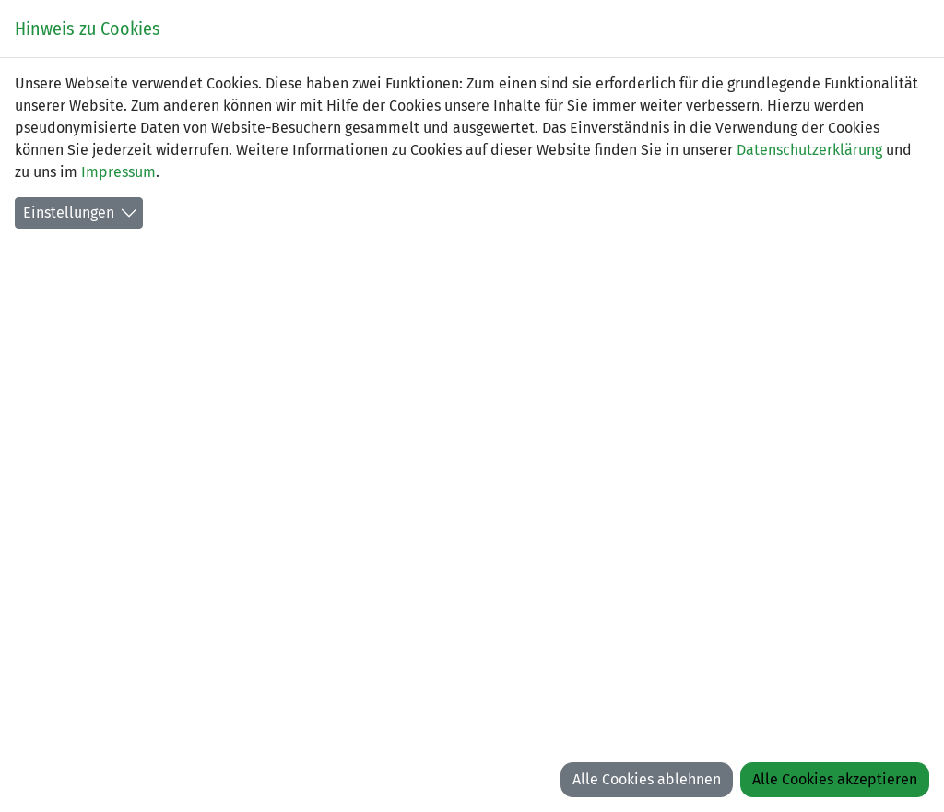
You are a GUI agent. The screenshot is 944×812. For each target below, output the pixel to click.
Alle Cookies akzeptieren (834, 779)
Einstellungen (68, 212)
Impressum (118, 172)
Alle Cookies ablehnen (646, 779)
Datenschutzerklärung (809, 150)
